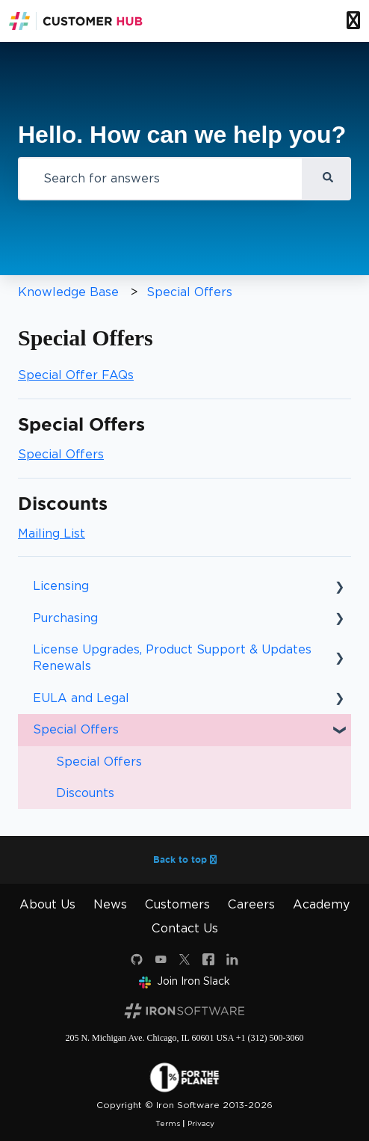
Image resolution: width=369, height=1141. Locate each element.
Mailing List (51, 533)
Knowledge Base (68, 292)
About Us (47, 904)
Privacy (200, 1123)
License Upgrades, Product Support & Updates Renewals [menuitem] (172, 657)
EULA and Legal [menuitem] (81, 698)
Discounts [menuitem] (85, 793)
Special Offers (189, 292)
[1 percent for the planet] (184, 1077)
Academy (321, 904)
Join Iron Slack (184, 981)
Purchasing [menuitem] (65, 618)
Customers (177, 904)
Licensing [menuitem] (61, 586)
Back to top (185, 859)
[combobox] (160, 178)
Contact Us (185, 928)
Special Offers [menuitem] (76, 729)
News (110, 904)
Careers (251, 904)
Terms (167, 1123)
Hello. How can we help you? (182, 134)
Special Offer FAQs (76, 375)
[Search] (327, 178)
